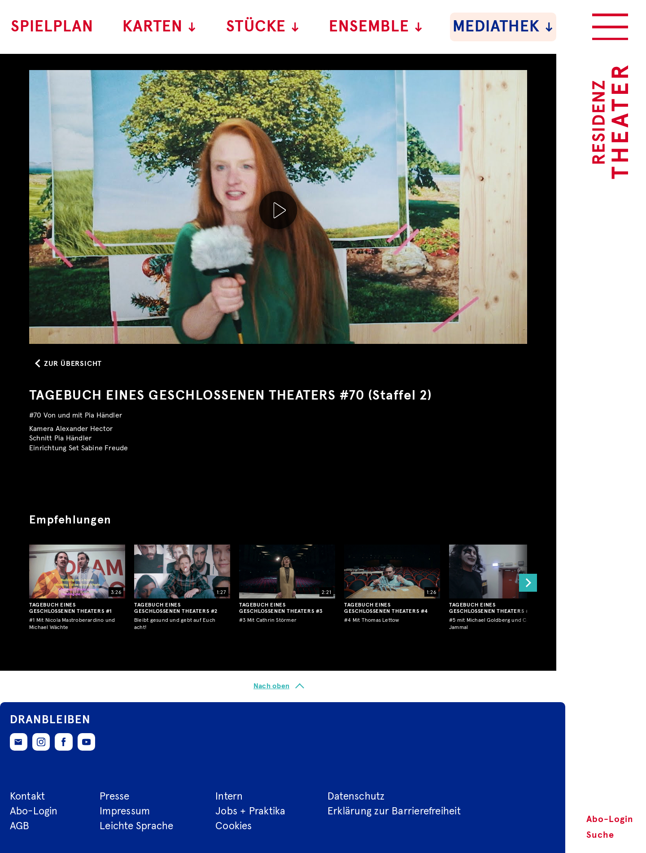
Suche (600, 835)
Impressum (125, 811)
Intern (229, 796)
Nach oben (271, 686)
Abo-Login (609, 819)
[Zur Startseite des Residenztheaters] (610, 122)
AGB (20, 826)
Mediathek (503, 27)
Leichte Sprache (136, 826)
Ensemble (376, 27)
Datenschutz (356, 796)
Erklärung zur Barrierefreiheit (394, 811)
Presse (114, 796)
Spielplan (52, 27)
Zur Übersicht (73, 363)
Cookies (233, 826)
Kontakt (27, 796)
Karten (159, 27)
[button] (526, 583)
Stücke (263, 27)
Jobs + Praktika (250, 811)
